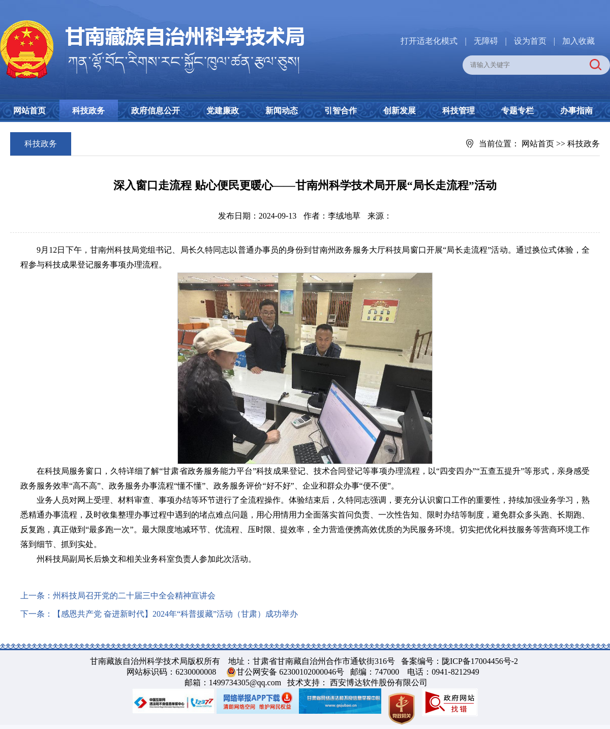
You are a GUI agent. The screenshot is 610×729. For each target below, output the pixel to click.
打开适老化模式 (429, 41)
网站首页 (29, 110)
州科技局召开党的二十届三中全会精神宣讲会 (134, 595)
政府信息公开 (155, 110)
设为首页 (530, 41)
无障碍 (486, 41)
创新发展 (399, 110)
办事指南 (576, 110)
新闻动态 (281, 110)
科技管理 (458, 110)
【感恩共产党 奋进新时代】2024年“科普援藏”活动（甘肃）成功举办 (175, 614)
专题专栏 (517, 110)
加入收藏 (578, 41)
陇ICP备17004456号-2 (480, 661)
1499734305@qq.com (245, 682)
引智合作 (340, 110)
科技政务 (88, 110)
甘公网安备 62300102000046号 (290, 671)
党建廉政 (222, 110)
